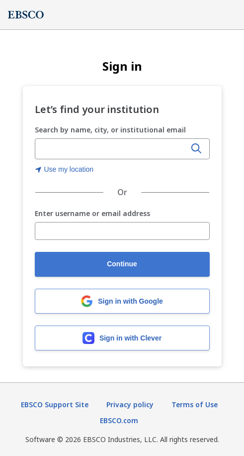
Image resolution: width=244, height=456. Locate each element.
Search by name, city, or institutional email (110, 129)
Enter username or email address (92, 214)
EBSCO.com (119, 420)
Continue (122, 264)
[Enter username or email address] (122, 231)
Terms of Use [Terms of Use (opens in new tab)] (194, 404)
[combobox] (111, 148)
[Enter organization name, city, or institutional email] (111, 149)
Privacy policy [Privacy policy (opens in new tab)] (130, 404)
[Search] (196, 149)
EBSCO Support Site (54, 404)
